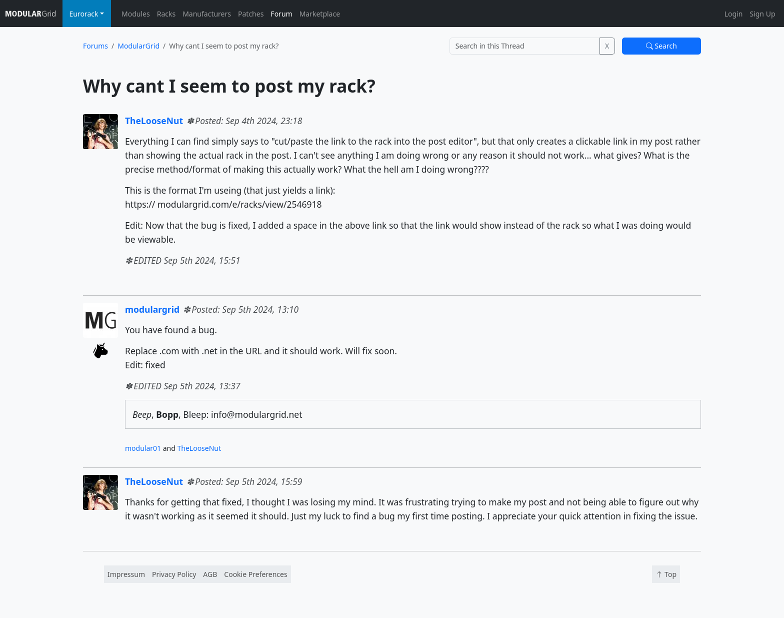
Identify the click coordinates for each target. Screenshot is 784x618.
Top (666, 574)
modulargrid (152, 309)
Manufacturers (206, 14)
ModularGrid (139, 46)
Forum (281, 14)
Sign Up (762, 14)
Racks (166, 14)
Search (661, 46)
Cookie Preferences (255, 574)
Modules (136, 14)
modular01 (143, 448)
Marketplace (320, 14)
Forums (95, 46)
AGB (210, 574)
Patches (251, 14)
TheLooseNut (154, 121)
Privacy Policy (174, 574)
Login (733, 14)
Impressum (126, 574)
